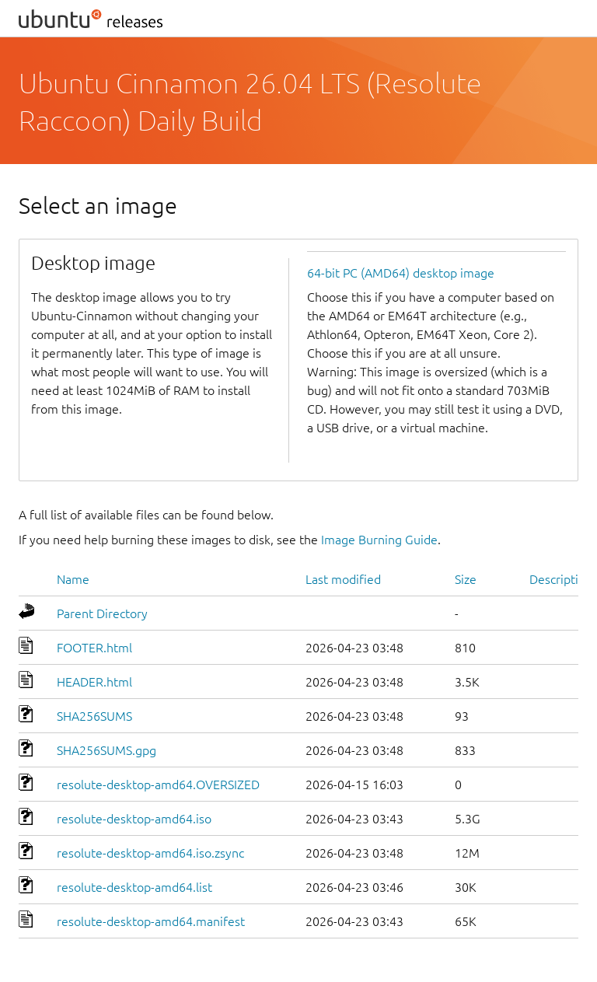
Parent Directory (102, 613)
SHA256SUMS (94, 716)
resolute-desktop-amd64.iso (134, 819)
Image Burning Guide (379, 540)
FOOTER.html (94, 648)
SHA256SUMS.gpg (106, 750)
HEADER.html (94, 682)
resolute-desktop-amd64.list (134, 887)
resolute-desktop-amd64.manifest (151, 921)
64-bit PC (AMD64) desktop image (400, 273)
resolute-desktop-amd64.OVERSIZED (158, 785)
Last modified (343, 579)
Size (466, 579)
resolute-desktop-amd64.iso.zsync (150, 853)
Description (560, 579)
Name (73, 579)
